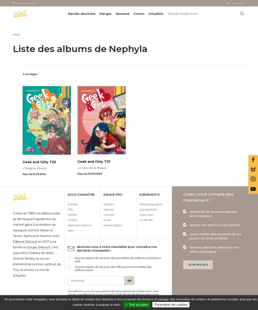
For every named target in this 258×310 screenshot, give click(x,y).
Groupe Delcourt (38, 247)
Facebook (253, 160)
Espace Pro (237, 3)
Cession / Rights (113, 225)
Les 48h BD (146, 219)
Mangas (105, 14)
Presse (107, 219)
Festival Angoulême (150, 204)
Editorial (108, 209)
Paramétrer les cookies (170, 304)
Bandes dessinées (82, 14)
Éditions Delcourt (25, 241)
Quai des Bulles (148, 209)
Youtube (253, 189)
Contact (72, 219)
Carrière (72, 214)
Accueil (16, 34)
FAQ (70, 209)
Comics (139, 14)
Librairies (109, 214)
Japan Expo (146, 214)
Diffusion (109, 204)
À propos (73, 204)
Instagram (253, 179)
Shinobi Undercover (182, 14)
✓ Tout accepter (136, 304)
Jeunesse (122, 14)
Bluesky (253, 169)
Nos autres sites (26, 3)
